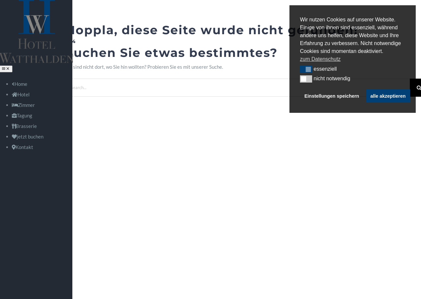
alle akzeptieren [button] (388, 96)
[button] (306, 69)
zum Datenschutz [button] (320, 59)
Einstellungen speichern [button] (332, 96)
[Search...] (237, 88)
